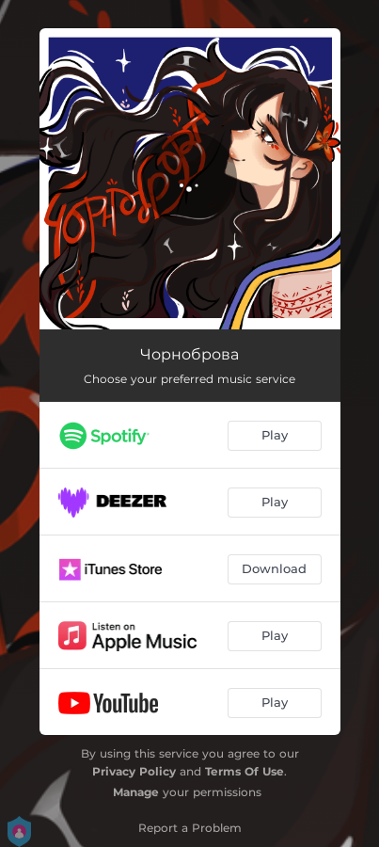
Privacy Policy (134, 771)
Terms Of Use (244, 771)
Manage (136, 792)
